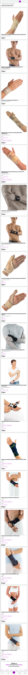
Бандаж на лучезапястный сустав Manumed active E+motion (13, 459)
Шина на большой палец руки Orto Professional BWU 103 (12, 349)
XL (7, 137)
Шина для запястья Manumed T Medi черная (10, 535)
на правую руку (9, 140)
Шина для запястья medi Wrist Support (9, 650)
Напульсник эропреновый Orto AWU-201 (9, 100)
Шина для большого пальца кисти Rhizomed (10, 421)
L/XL (4, 282)
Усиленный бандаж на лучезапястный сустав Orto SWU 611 (13, 278)
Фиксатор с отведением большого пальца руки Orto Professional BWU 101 (12, 67)
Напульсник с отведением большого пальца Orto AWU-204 (13, 34)
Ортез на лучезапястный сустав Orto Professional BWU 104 (13, 243)
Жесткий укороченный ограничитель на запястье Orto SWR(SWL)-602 (12, 172)
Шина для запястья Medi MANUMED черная (10, 612)
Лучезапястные (12, 3)
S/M (2, 282)
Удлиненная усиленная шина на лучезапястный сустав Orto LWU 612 (13, 314)
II (3, 466)
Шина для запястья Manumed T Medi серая (10, 497)
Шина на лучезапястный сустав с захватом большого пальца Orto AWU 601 (13, 386)
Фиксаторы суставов (5, 3)
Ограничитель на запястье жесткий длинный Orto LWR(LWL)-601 (11, 133)
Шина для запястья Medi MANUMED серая (10, 573)
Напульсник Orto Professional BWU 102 (9, 210)
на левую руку (4, 140)
